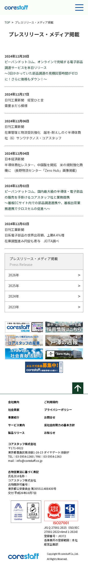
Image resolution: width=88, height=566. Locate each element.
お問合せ (49, 417)
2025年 (13, 285)
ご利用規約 (51, 402)
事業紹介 (13, 417)
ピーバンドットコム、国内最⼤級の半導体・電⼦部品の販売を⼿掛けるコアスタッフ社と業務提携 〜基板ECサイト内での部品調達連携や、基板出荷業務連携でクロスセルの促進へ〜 (44, 200)
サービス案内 (16, 425)
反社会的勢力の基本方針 (59, 425)
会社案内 (13, 402)
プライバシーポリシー (58, 410)
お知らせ (49, 433)
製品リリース (16, 433)
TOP (7, 22)
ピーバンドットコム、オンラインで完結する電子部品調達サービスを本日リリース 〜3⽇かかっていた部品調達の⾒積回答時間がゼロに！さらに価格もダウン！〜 (44, 70)
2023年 (13, 307)
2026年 (13, 275)
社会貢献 (13, 410)
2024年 (13, 296)
